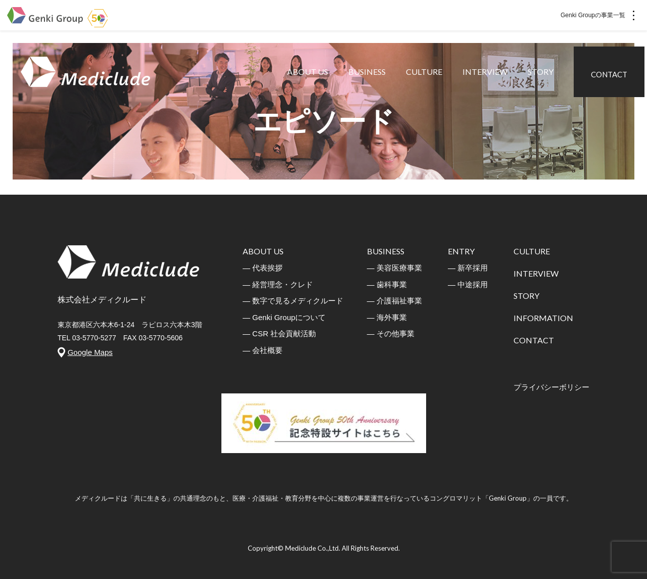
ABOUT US (310, 80)
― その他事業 (390, 333)
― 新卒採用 (468, 267)
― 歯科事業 (387, 284)
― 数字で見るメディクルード (293, 300)
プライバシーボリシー (551, 387)
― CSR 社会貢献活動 (279, 333)
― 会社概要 (263, 350)
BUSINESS (369, 80)
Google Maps (90, 352)
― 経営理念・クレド (278, 284)
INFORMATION (543, 318)
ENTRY (461, 251)
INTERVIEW (487, 80)
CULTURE (426, 80)
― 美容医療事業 (394, 267)
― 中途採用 (468, 284)
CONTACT (611, 80)
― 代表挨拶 (263, 267)
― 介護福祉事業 (394, 300)
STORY (543, 80)
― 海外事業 (387, 317)
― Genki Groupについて (284, 317)
